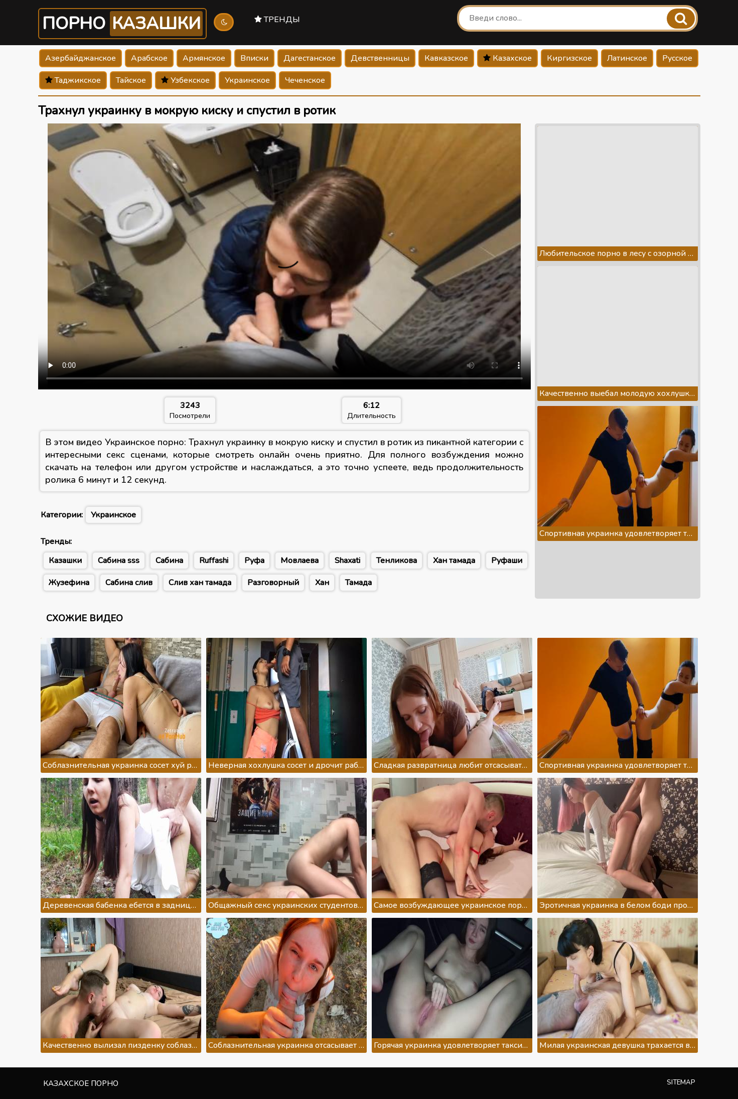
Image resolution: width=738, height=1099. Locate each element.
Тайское (131, 80)
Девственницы (380, 58)
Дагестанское (309, 58)
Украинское (247, 80)
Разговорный (273, 582)
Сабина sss (118, 560)
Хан (322, 582)
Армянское (204, 58)
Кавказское (446, 58)
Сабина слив (129, 582)
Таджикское (73, 80)
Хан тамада (454, 560)
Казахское (507, 58)
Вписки (254, 58)
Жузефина (69, 582)
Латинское (627, 58)
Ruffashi (213, 560)
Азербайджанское (80, 58)
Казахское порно (80, 1083)
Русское (677, 58)
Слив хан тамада (200, 582)
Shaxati (347, 560)
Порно (122, 23)
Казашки (65, 560)
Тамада (358, 582)
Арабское (149, 58)
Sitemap (681, 1082)
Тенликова (396, 560)
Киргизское (569, 58)
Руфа (254, 560)
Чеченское (305, 80)
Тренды (277, 19)
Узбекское (185, 80)
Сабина (169, 560)
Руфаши (506, 560)
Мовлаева (299, 560)
